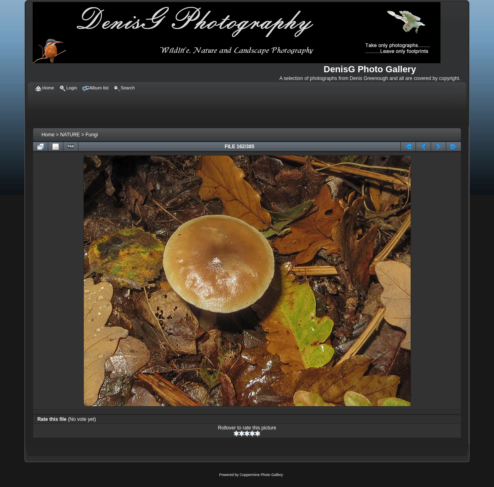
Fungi (91, 135)
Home (47, 135)
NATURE (70, 135)
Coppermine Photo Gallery (261, 475)
